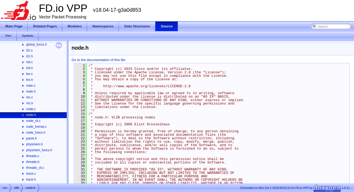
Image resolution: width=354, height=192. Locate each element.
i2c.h (29, 56)
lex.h (29, 80)
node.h (31, 115)
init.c (29, 62)
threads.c (32, 156)
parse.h (31, 138)
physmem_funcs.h (39, 150)
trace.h (31, 179)
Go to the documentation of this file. (99, 60)
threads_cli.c (35, 168)
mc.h (29, 103)
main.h (31, 91)
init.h (29, 68)
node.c (31, 109)
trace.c (31, 173)
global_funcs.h (36, 44)
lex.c (29, 74)
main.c (31, 85)
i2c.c (29, 50)
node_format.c (36, 127)
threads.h (33, 162)
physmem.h (34, 144)
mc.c (29, 97)
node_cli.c (33, 121)
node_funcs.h (35, 132)
